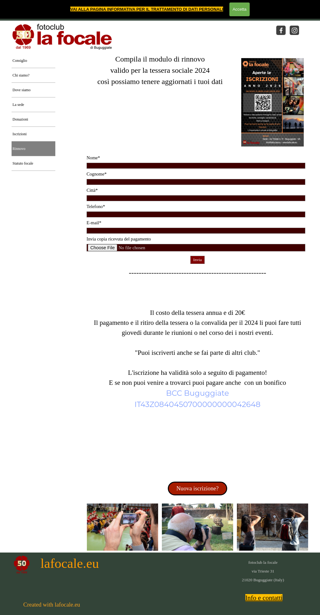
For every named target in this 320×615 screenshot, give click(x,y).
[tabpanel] (160, 80)
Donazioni (20, 119)
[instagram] (294, 30)
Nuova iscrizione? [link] (197, 488)
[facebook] (281, 30)
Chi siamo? (20, 75)
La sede (18, 104)
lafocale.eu (70, 563)
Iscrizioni (19, 134)
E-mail (94, 222)
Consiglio (19, 60)
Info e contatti (264, 598)
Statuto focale (22, 163)
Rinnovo (18, 148)
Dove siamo (21, 90)
